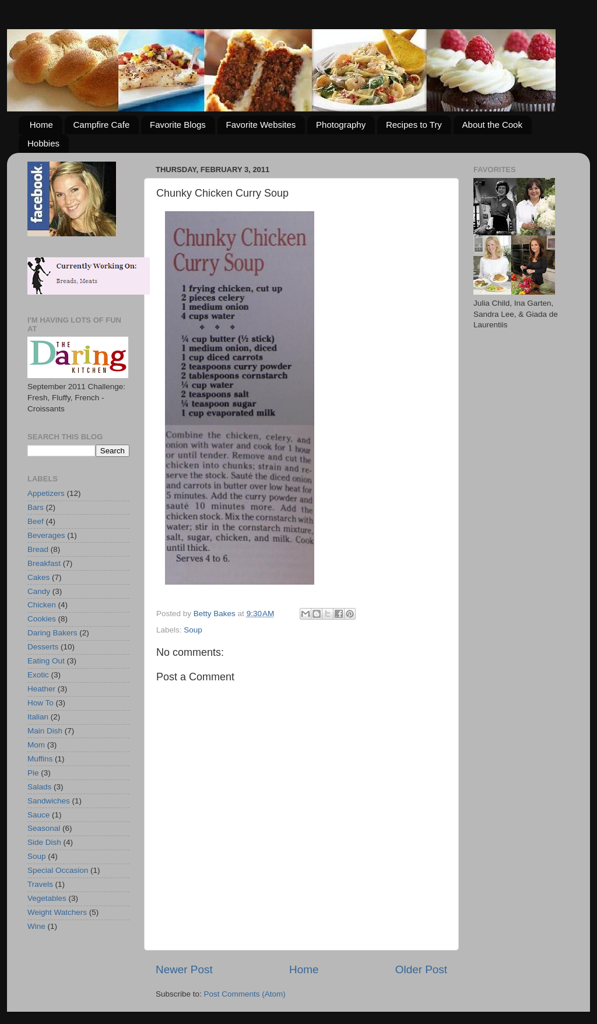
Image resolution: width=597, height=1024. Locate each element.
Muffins (39, 758)
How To (40, 702)
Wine (36, 926)
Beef (35, 521)
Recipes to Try (414, 125)
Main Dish (44, 730)
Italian (37, 716)
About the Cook (492, 125)
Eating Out (46, 660)
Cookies (41, 618)
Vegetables (46, 898)
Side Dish (44, 842)
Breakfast (44, 563)
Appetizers (46, 493)
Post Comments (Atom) (245, 994)
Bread (37, 549)
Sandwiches (48, 800)
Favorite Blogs (178, 125)
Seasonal (43, 828)
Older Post (421, 969)
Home (41, 125)
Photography (341, 125)
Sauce (38, 814)
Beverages (46, 535)
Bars (35, 507)
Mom (36, 744)
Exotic (38, 674)
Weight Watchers (57, 912)
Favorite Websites (261, 125)
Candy (38, 591)
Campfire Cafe (101, 125)
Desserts (42, 646)
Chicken (41, 604)
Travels (40, 884)
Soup (193, 629)
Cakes (38, 577)
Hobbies (43, 143)
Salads (39, 786)
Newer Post (184, 969)
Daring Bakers (52, 632)
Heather (41, 688)
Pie (33, 772)
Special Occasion (57, 870)
